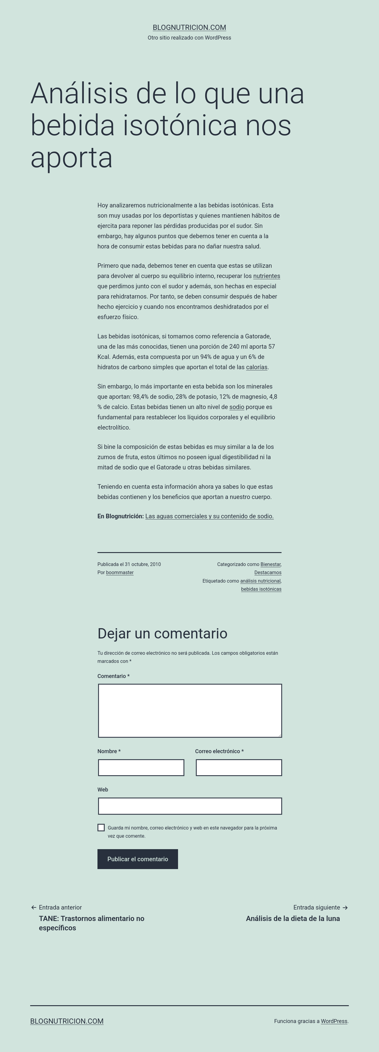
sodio (236, 407)
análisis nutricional (260, 581)
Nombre (109, 751)
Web (102, 789)
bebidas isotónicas (261, 589)
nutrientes (266, 276)
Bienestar (271, 564)
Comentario (113, 676)
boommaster (120, 572)
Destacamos (268, 572)
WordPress (334, 1021)
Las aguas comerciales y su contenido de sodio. (209, 516)
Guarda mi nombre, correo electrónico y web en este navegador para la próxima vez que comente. (192, 832)
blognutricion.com (189, 27)
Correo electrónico (219, 751)
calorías (257, 367)
